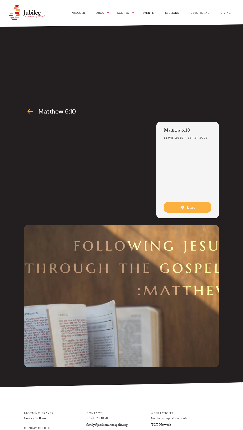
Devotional (200, 12)
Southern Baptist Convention (170, 418)
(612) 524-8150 (97, 418)
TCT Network (161, 425)
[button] (101, 13)
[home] (27, 12)
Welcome (78, 12)
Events (148, 12)
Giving (226, 12)
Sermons (172, 12)
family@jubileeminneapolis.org (107, 425)
